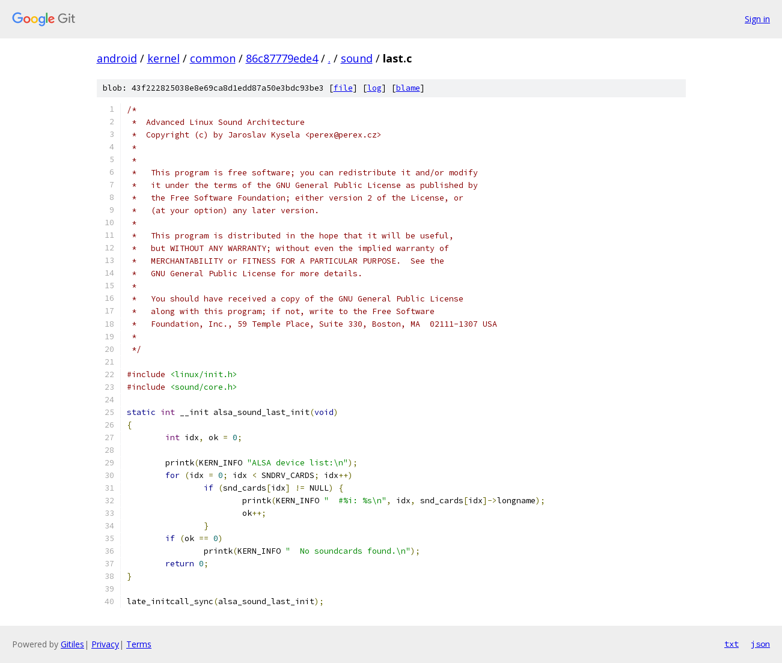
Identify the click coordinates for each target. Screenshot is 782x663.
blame (408, 88)
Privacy (105, 644)
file (343, 88)
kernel (163, 58)
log (374, 88)
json (760, 643)
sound (357, 58)
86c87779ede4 (282, 58)
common (213, 58)
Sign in (757, 19)
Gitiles (72, 644)
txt (731, 643)
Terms (138, 644)
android (117, 58)
